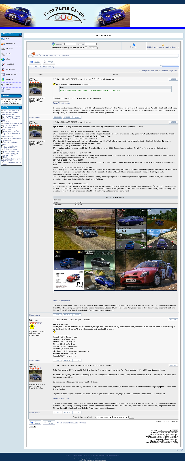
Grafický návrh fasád (74, 455)
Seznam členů (10, 69)
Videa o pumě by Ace (11, 131)
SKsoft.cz (96, 455)
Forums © (179, 450)
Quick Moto (87, 455)
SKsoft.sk (104, 455)
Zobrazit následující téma (168, 71)
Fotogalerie (9, 49)
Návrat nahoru (34, 117)
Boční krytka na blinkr (11, 125)
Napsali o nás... (9, 137)
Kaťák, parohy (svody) (11, 116)
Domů (7, 38)
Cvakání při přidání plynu (12, 124)
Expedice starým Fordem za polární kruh (11, 160)
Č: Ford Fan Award (10, 150)
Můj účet (8, 54)
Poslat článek (10, 64)
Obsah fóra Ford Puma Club (51, 56)
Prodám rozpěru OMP (11, 151)
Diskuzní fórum (10, 44)
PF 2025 (6, 122)
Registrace (134, 47)
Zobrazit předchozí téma (148, 71)
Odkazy (8, 59)
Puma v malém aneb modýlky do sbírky (10, 147)
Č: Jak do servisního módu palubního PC (9, 154)
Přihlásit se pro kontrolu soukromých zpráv (163, 47)
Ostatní (66, 56)
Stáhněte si (9, 79)
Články (8, 89)
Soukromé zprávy (11, 74)
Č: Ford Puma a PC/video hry (8, 128)
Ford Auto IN (114, 455)
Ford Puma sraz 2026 (11, 111)
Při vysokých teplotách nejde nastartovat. (10, 113)
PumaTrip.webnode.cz (61, 103)
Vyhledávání (9, 84)
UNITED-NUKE (93, 459)
